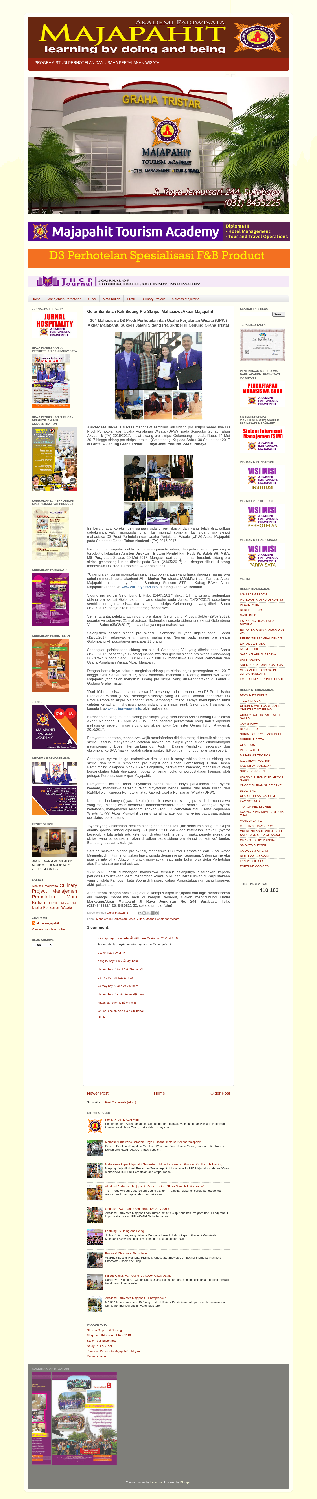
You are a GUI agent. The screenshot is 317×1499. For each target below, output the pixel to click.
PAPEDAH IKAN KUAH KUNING (261, 599)
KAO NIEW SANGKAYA (256, 766)
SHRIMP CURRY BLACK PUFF (261, 734)
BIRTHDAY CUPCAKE (255, 855)
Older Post (220, 1093)
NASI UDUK (248, 615)
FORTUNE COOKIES (254, 866)
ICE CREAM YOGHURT (256, 760)
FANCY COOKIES (252, 861)
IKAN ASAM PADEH (253, 594)
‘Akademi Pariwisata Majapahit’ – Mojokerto (115, 1351)
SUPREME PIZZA (252, 739)
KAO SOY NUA (250, 801)
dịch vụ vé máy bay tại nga (115, 977)
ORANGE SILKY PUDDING (258, 840)
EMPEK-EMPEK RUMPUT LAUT (262, 679)
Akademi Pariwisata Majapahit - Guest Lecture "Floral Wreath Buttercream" (154, 1186)
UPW (92, 299)
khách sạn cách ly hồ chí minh (117, 1002)
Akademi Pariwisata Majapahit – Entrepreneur (135, 1298)
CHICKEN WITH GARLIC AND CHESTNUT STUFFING (260, 707)
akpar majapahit (47, 923)
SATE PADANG (250, 659)
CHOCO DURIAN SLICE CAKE (261, 785)
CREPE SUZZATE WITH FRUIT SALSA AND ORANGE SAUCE (261, 833)
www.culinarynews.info (140, 587)
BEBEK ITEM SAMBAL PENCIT (261, 638)
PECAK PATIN (249, 605)
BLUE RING (248, 790)
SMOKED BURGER (253, 845)
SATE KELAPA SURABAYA (258, 654)
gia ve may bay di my (112, 952)
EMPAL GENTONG (252, 643)
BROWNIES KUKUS (253, 695)
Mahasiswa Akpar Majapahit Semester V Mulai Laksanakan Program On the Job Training (163, 1164)
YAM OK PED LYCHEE (255, 806)
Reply (101, 1016)
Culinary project (97, 1356)
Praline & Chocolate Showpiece (126, 1253)
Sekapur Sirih (68, 903)
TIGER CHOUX (250, 700)
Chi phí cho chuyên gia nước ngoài (121, 1010)
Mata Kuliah (111, 299)
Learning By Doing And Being (124, 1231)
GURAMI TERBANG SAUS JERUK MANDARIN (258, 672)
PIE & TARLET (250, 750)
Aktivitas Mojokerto (185, 299)
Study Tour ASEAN (99, 1346)
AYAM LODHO (249, 649)
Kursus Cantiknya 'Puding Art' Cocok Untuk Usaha (138, 1275)
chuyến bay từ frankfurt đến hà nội (120, 969)
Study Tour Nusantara (101, 1340)
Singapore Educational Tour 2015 (109, 1335)
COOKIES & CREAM (254, 850)
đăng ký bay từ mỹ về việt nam (118, 961)
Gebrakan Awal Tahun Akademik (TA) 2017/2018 (137, 1208)
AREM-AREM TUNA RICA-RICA (261, 665)
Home (36, 299)
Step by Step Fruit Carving (104, 1330)
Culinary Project (153, 299)
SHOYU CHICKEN (252, 771)
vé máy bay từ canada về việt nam (122, 938)
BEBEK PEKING (251, 610)
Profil (131, 299)
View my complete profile (48, 929)
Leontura (156, 1482)
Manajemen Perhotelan (64, 299)
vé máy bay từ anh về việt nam (118, 986)
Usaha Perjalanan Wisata (162, 918)
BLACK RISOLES (252, 729)
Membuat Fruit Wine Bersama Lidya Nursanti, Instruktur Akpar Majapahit (153, 1142)
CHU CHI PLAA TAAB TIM (257, 796)
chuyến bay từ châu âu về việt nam (121, 994)
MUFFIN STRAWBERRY (256, 826)
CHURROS (247, 744)
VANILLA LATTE (251, 820)
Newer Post (98, 1093)
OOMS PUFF (249, 723)
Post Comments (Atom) (120, 1102)
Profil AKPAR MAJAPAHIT (122, 1119)
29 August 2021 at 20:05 (163, 938)
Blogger (185, 1482)
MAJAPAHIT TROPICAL (256, 755)
